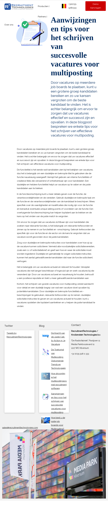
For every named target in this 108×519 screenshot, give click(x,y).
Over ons (8, 25)
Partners (42, 16)
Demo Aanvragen (95, 6)
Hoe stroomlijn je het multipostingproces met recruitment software (60, 381)
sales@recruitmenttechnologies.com (20, 427)
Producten (43, 6)
